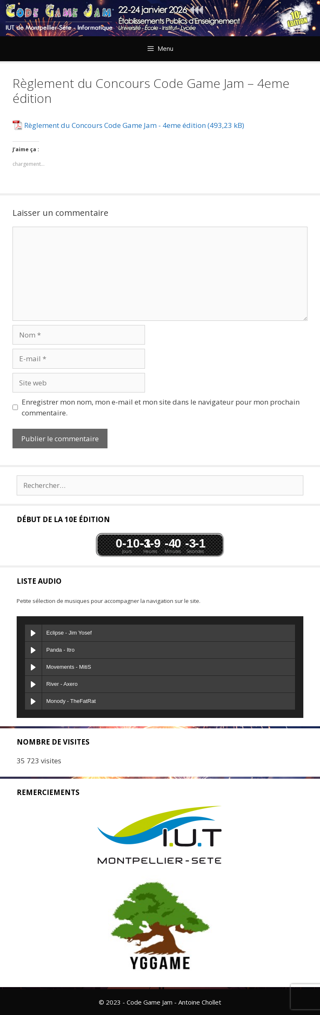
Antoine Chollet (199, 1002)
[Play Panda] (33, 650)
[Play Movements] (33, 667)
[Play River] (33, 684)
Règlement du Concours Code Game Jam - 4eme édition (115, 125)
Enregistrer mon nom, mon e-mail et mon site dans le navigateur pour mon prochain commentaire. (161, 407)
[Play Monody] (33, 701)
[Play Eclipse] (33, 633)
